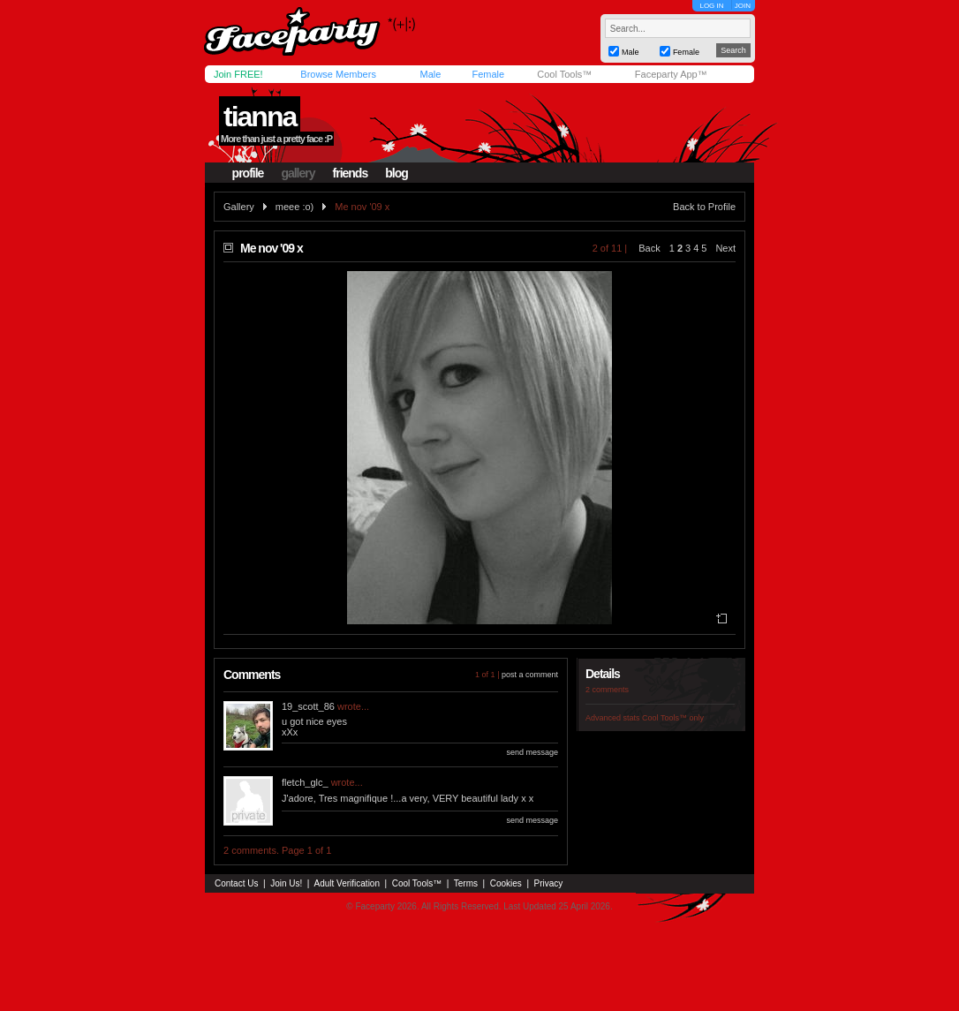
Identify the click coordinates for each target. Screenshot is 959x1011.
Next (725, 248)
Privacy (548, 883)
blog (396, 173)
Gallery (238, 206)
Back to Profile (704, 206)
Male (430, 74)
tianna (259, 116)
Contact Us (236, 883)
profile (248, 173)
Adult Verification (346, 883)
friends (350, 173)
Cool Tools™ (564, 74)
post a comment (530, 674)
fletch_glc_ (305, 782)
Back (649, 248)
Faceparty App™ (671, 74)
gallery (297, 173)
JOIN (743, 6)
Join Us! (286, 883)
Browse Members (338, 74)
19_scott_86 (308, 706)
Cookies (506, 883)
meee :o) (294, 206)
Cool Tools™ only (673, 717)
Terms (466, 883)
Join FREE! (238, 74)
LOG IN (711, 6)
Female (488, 74)
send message (532, 752)
